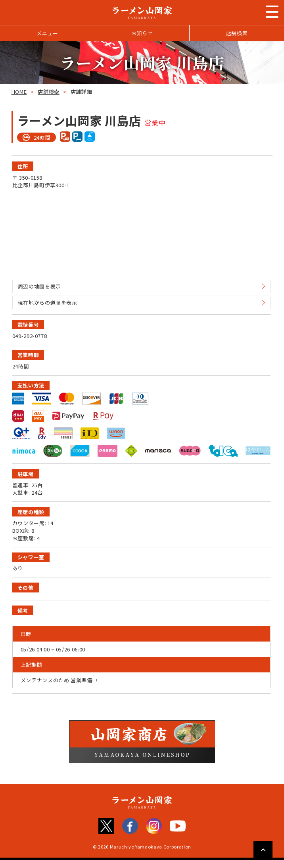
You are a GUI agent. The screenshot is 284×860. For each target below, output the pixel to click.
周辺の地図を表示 (39, 286)
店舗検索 (237, 33)
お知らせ (142, 33)
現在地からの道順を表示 (47, 302)
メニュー (47, 33)
